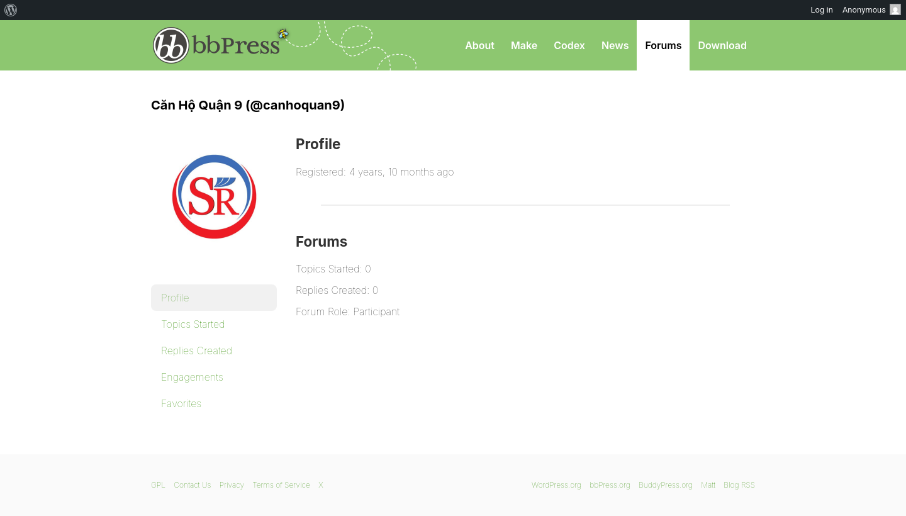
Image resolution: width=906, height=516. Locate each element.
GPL (158, 485)
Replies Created (196, 350)
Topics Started (193, 324)
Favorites (181, 403)
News (615, 45)
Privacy (232, 485)
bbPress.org (216, 45)
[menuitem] (11, 10)
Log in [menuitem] (822, 9)
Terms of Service (281, 485)
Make (524, 45)
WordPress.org (556, 485)
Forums (663, 45)
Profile (175, 297)
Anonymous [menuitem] (871, 9)
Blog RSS (739, 485)
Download (722, 45)
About (480, 45)
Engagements (192, 377)
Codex (569, 45)
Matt (708, 485)
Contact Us (192, 485)
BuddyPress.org (666, 485)
